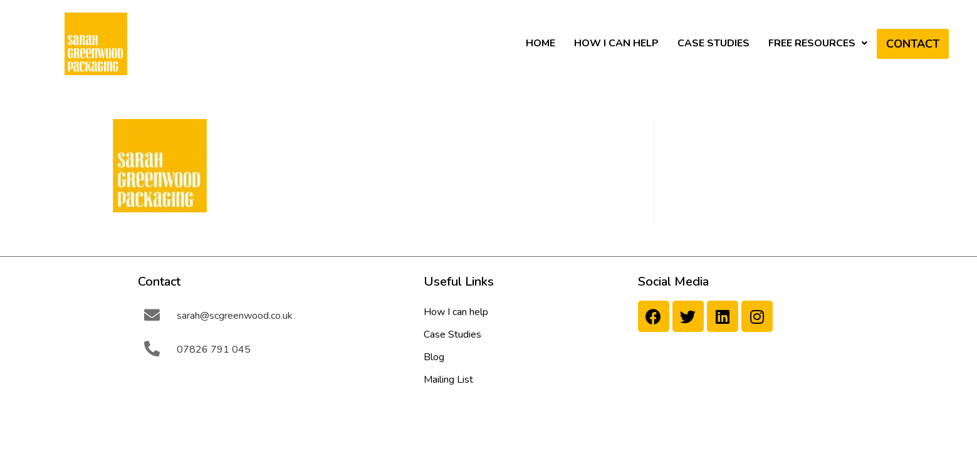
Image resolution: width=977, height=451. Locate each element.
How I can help (616, 43)
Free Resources (817, 43)
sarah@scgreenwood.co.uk (235, 316)
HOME (540, 43)
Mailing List (448, 379)
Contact (912, 43)
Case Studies (713, 43)
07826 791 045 (214, 349)
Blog (434, 357)
